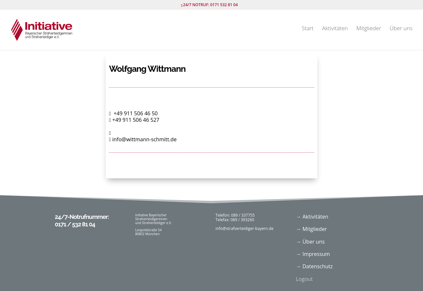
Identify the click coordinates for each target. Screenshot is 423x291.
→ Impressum (313, 254)
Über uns (401, 29)
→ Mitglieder (311, 229)
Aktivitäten (335, 29)
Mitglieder (368, 29)
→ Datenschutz (314, 266)
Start (307, 29)
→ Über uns (310, 241)
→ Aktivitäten (312, 216)
